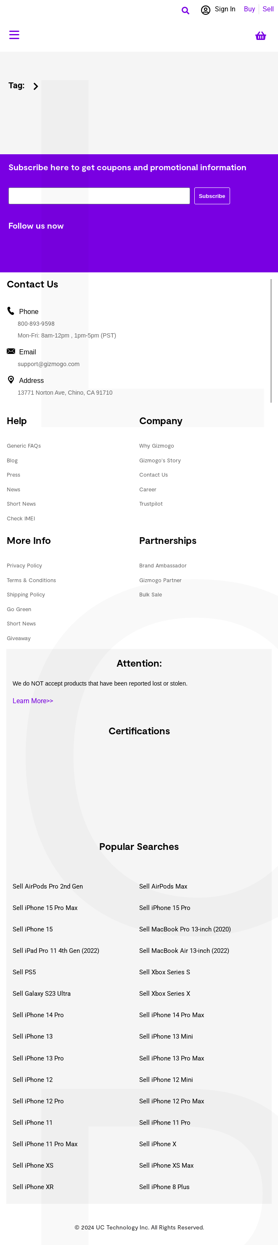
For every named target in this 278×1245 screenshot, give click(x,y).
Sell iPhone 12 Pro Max (171, 1101)
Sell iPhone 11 (33, 1122)
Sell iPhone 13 (33, 1036)
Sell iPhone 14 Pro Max (171, 1015)
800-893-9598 (36, 323)
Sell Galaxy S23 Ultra (42, 993)
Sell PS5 (24, 972)
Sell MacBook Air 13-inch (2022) (184, 951)
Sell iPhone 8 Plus (164, 1187)
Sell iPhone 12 (33, 1080)
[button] (186, 10)
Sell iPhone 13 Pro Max (171, 1058)
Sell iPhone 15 (33, 929)
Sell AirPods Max (163, 886)
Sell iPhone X (157, 1144)
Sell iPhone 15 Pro (165, 908)
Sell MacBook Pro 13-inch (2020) (185, 929)
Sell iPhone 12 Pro (38, 1101)
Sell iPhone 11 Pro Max (45, 1144)
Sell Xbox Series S (164, 972)
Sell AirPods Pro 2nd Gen (48, 886)
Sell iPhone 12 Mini (166, 1080)
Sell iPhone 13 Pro (38, 1058)
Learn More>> (33, 701)
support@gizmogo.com (48, 364)
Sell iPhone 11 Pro (165, 1122)
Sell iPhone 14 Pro (38, 1015)
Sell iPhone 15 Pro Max (45, 908)
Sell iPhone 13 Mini (166, 1036)
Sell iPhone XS (33, 1165)
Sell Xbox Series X (164, 993)
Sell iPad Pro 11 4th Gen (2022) (56, 951)
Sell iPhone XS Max (166, 1165)
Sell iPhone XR (33, 1187)
